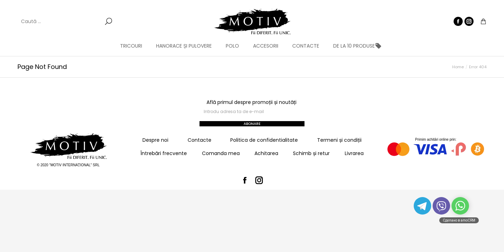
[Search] (66, 21)
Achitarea (266, 153)
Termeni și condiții (339, 140)
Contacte (199, 140)
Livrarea (354, 153)
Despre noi (155, 140)
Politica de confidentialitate (264, 140)
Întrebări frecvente (163, 153)
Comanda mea (221, 153)
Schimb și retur (311, 153)
